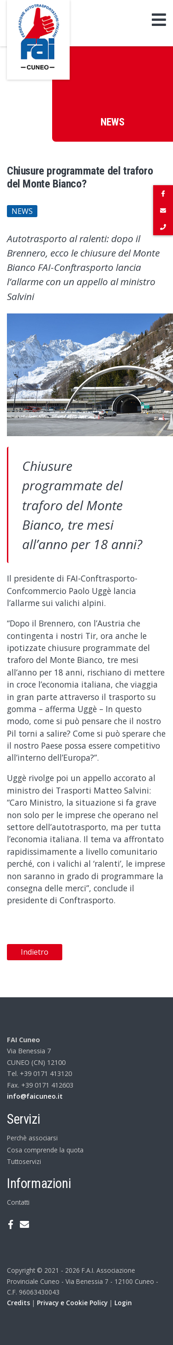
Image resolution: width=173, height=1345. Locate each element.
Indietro (34, 952)
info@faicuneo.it (35, 1096)
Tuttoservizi (24, 1161)
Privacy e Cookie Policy (72, 1302)
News (22, 211)
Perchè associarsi (32, 1137)
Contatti (18, 1202)
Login (123, 1302)
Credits (18, 1302)
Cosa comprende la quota (45, 1149)
